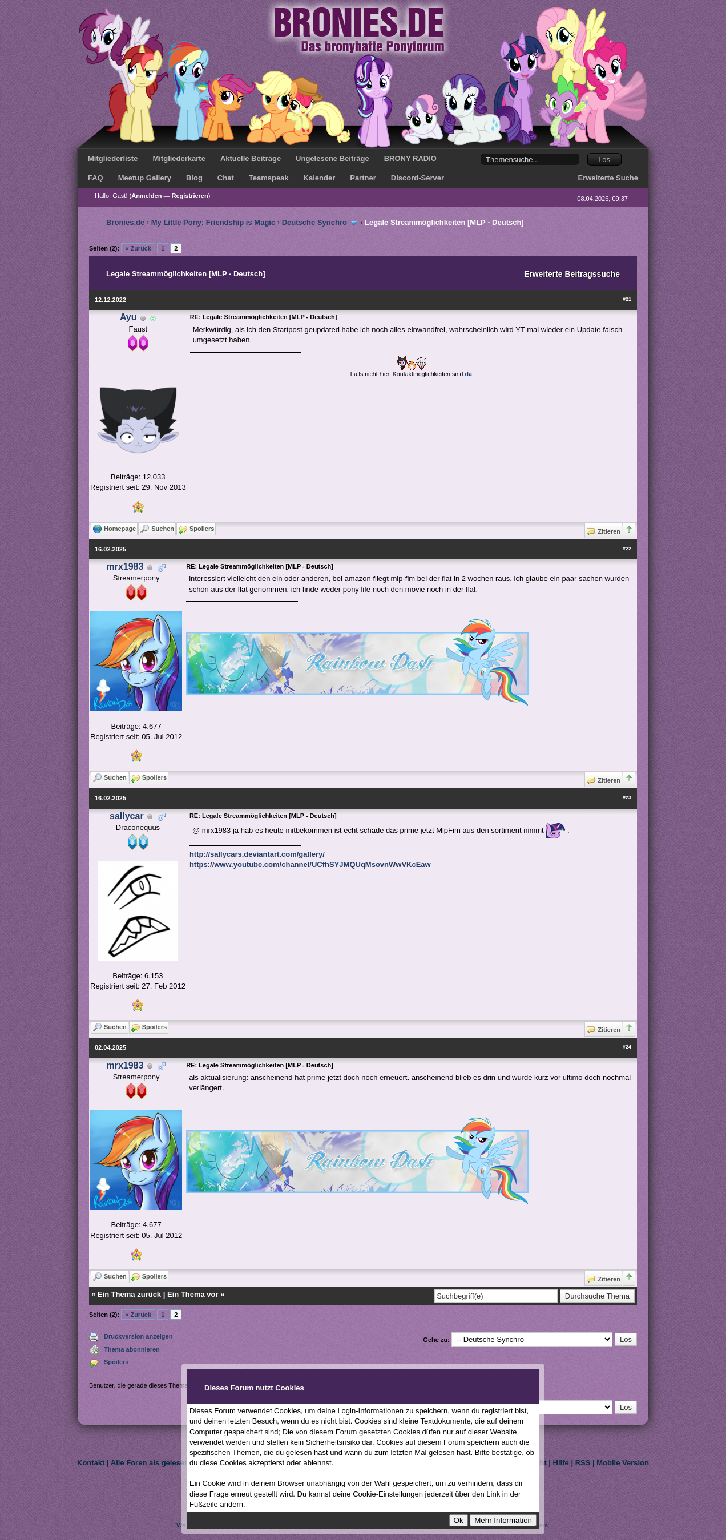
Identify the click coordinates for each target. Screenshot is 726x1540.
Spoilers (116, 1361)
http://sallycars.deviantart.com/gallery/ (257, 854)
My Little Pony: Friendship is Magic (213, 222)
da (468, 373)
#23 (627, 797)
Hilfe (561, 1462)
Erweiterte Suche (608, 178)
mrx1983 (124, 566)
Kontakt (90, 1462)
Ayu (128, 317)
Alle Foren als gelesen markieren (169, 1462)
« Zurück (138, 248)
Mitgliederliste (113, 158)
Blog (194, 178)
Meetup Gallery (144, 178)
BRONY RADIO (410, 158)
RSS (583, 1462)
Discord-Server (417, 178)
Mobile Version (622, 1462)
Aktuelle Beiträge (250, 158)
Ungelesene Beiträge (332, 158)
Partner (363, 178)
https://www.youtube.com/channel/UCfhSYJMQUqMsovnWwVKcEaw (310, 864)
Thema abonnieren (132, 1349)
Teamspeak (269, 178)
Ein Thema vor (193, 1294)
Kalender (320, 178)
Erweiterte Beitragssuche (572, 274)
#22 (627, 548)
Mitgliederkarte (178, 158)
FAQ (95, 178)
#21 (627, 299)
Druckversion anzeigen (138, 1336)
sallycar (127, 816)
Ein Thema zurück (129, 1294)
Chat (225, 178)
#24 (627, 1047)
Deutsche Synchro (314, 222)
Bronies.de (125, 222)
